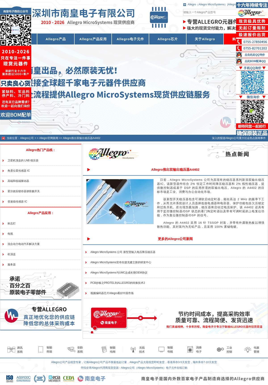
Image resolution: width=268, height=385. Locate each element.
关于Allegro (205, 39)
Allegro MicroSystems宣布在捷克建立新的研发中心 (120, 262)
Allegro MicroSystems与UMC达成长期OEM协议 (118, 272)
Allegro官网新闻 (48, 138)
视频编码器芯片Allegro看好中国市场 (112, 293)
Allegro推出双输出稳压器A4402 (81, 138)
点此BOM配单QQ (255, 61)
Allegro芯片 (167, 39)
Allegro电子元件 (130, 39)
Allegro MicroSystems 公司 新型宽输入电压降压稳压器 (122, 252)
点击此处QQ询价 (255, 54)
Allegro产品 (56, 39)
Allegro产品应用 (93, 39)
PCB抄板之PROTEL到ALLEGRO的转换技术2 (117, 282)
